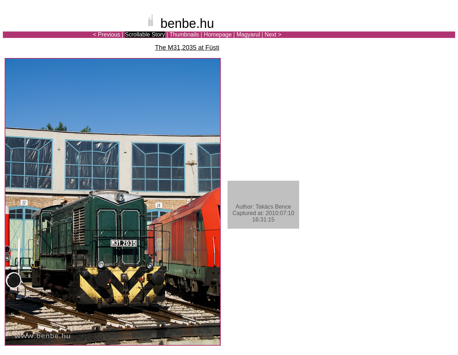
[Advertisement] (413, 30)
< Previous (106, 34)
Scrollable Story (145, 34)
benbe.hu (187, 23)
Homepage (218, 34)
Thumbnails (184, 34)
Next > (273, 34)
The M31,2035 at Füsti (187, 47)
